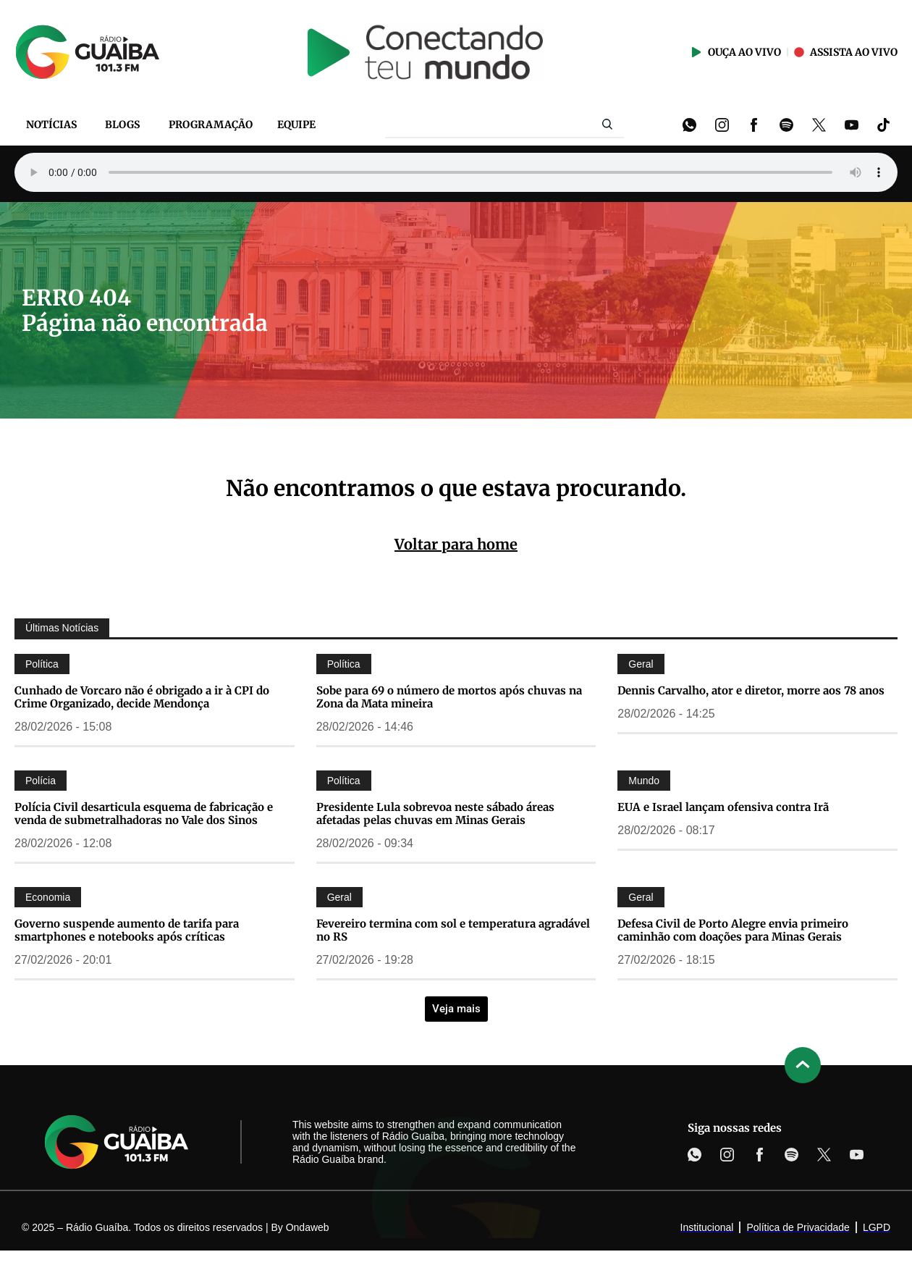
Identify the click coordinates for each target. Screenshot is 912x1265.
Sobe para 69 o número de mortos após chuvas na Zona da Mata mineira (449, 697)
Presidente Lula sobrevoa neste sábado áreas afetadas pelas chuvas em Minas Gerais (435, 813)
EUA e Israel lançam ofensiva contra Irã (723, 807)
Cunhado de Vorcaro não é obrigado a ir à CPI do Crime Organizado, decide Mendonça (141, 697)
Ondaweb (307, 1227)
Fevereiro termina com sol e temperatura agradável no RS (453, 930)
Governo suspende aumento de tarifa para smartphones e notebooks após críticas (126, 930)
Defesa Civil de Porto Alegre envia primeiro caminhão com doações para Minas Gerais (732, 930)
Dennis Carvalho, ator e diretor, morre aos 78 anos (750, 690)
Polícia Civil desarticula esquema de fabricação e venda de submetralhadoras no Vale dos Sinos (143, 813)
